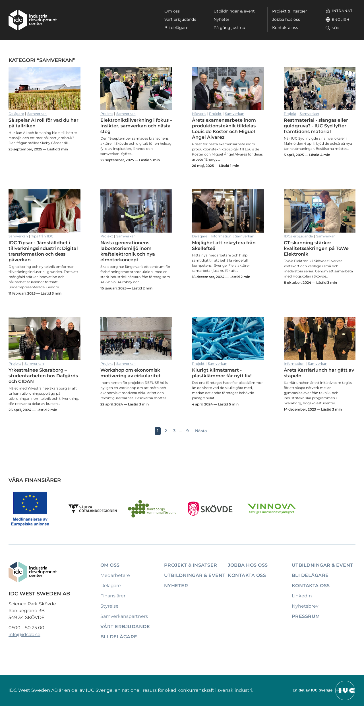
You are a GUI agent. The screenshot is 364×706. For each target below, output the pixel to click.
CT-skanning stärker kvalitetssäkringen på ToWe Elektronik (320, 211)
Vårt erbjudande (180, 19)
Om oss (172, 11)
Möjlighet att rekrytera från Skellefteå (228, 211)
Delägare (16, 113)
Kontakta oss (285, 27)
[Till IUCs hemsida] (324, 690)
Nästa (201, 430)
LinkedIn (302, 596)
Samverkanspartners (124, 616)
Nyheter (221, 19)
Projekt (106, 113)
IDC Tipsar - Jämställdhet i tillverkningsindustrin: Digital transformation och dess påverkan (44, 211)
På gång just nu (229, 27)
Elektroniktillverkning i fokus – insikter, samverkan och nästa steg (136, 88)
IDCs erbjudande (298, 236)
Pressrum (306, 616)
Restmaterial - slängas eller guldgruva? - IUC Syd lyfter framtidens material (320, 88)
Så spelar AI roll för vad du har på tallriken (44, 88)
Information (221, 236)
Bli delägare (176, 27)
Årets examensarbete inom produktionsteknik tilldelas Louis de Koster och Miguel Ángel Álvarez (228, 88)
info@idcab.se (24, 634)
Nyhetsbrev (305, 606)
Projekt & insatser (289, 11)
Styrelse (109, 606)
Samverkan (37, 113)
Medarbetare (115, 575)
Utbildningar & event (234, 11)
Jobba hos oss (286, 19)
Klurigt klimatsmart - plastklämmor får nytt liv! (228, 338)
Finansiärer (112, 596)
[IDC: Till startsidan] (33, 20)
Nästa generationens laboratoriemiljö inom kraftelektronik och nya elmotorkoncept (136, 211)
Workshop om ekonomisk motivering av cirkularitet (136, 338)
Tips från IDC (42, 236)
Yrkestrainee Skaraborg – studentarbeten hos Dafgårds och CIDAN (44, 338)
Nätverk (199, 113)
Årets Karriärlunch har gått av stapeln (320, 338)
